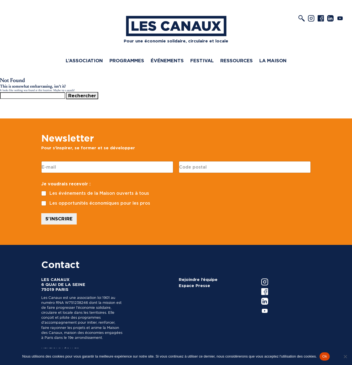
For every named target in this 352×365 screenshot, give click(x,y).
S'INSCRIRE (59, 218)
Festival (202, 60)
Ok (324, 356)
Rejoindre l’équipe (198, 279)
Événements (167, 60)
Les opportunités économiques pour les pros (100, 203)
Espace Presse (194, 285)
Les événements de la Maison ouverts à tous (99, 193)
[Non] (345, 356)
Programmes (126, 60)
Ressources (236, 60)
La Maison (273, 60)
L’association (84, 60)
